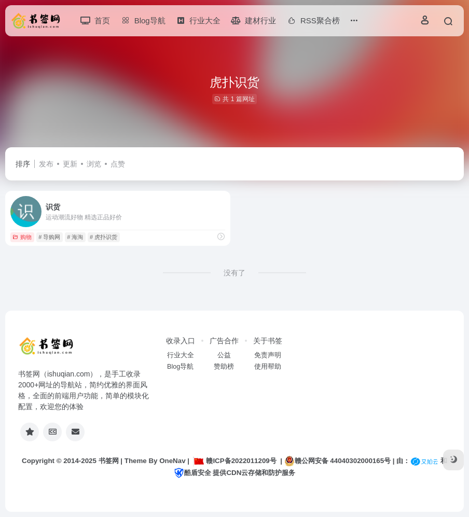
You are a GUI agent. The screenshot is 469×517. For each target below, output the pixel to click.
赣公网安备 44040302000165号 (337, 461)
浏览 (94, 164)
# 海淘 (75, 237)
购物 (22, 237)
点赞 (118, 164)
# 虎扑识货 (103, 237)
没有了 (234, 273)
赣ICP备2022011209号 (234, 461)
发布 (46, 164)
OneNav (172, 461)
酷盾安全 (192, 473)
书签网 (109, 461)
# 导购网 (49, 237)
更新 (70, 164)
